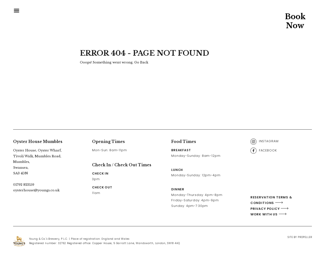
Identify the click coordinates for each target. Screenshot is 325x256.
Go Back (141, 62)
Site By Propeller (300, 237)
